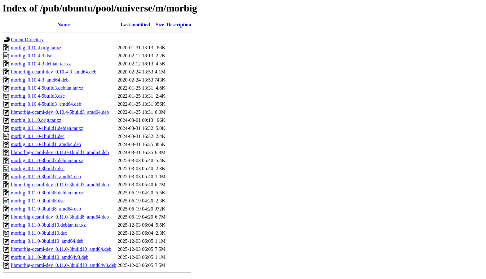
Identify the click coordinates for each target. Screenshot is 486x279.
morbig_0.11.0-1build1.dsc (37, 136)
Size (160, 24)
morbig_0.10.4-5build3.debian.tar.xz (47, 88)
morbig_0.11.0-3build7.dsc (37, 168)
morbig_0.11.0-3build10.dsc (39, 233)
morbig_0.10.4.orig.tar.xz (36, 47)
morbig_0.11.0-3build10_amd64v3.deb (50, 257)
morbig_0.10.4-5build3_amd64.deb (46, 104)
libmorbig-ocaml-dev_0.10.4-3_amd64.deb (53, 71)
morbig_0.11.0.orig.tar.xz (36, 120)
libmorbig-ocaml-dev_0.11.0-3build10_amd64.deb (61, 249)
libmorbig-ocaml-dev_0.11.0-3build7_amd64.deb (60, 184)
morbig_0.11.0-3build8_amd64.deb (46, 208)
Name (63, 24)
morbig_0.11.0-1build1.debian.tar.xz (47, 128)
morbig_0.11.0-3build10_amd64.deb (47, 241)
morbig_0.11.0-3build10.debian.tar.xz (48, 225)
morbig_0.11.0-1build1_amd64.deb (46, 144)
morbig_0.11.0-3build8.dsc (37, 200)
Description (179, 24)
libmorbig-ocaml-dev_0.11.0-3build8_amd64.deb (60, 216)
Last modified (135, 24)
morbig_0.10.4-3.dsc (31, 55)
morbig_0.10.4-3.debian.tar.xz (41, 63)
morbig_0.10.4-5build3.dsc (38, 96)
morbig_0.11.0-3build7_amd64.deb (46, 176)
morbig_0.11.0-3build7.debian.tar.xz (47, 160)
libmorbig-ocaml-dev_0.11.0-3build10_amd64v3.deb (63, 265)
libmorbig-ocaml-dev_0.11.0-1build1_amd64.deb (60, 152)
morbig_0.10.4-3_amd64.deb (39, 79)
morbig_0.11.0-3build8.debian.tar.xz (47, 192)
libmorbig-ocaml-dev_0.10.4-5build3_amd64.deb (60, 112)
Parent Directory (27, 39)
